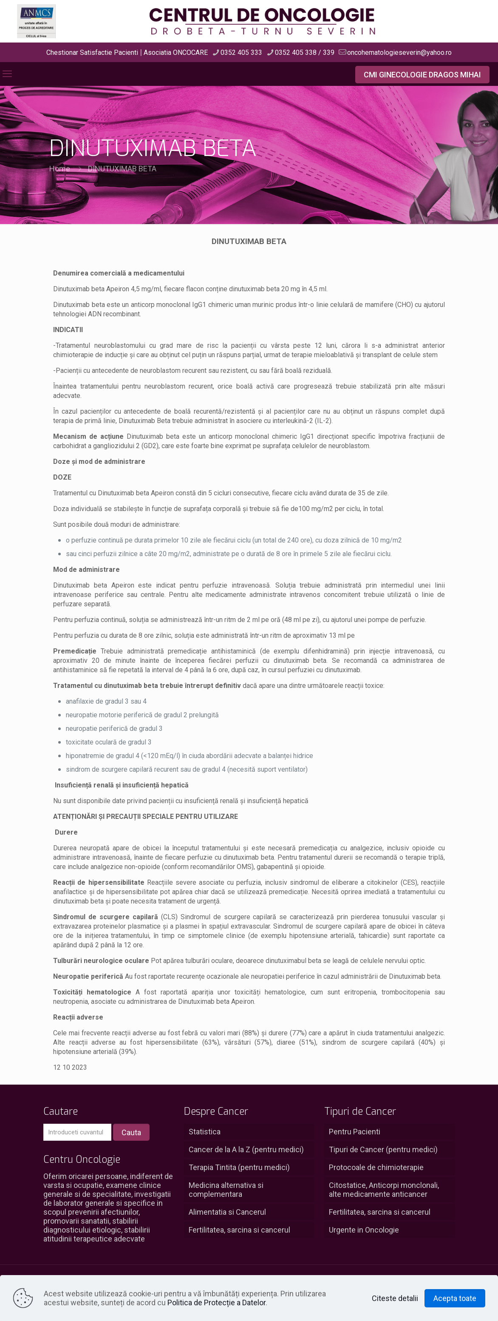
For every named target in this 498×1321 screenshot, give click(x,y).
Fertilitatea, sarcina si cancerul (239, 1229)
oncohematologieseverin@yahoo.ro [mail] (399, 52)
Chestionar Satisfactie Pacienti (92, 52)
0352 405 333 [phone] (241, 52)
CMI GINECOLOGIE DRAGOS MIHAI (422, 74)
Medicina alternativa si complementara (226, 1190)
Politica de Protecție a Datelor (216, 1302)
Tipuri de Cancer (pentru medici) (383, 1149)
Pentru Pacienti (354, 1131)
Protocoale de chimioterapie (376, 1167)
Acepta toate (454, 1298)
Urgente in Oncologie (364, 1229)
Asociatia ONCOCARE (176, 52)
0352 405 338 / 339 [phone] (304, 52)
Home (59, 168)
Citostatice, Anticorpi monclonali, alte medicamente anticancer (384, 1190)
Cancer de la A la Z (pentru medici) (246, 1149)
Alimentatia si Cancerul (227, 1211)
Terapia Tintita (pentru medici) (239, 1167)
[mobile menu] (7, 74)
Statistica (205, 1131)
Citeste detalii (395, 1298)
